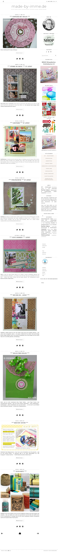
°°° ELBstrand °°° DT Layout (20, 123)
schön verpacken (49, 173)
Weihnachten (48, 171)
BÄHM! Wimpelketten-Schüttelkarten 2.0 (49, 150)
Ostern (49, 230)
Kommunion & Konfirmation (49, 190)
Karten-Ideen (48, 163)
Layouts (43, 229)
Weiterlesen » (20, 52)
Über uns (43, 273)
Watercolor (55, 233)
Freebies (51, 221)
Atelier (42, 220)
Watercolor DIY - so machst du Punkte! (49, 101)
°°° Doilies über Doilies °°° (19, 353)
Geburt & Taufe (45, 188)
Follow (42, 282)
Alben (51, 218)
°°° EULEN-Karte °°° (20, 471)
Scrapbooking (44, 233)
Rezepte (55, 230)
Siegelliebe (49, 168)
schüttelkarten (49, 176)
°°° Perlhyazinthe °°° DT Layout (20, 180)
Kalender (55, 224)
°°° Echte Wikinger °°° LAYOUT (20, 237)
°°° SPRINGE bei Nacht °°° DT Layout (20, 66)
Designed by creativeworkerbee (50, 550)
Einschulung (49, 158)
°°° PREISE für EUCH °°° (49, 134)
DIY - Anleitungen (49, 155)
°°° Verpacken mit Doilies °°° (20, 17)
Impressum (44, 252)
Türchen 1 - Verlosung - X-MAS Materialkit (48, 118)
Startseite (44, 267)
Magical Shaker (50, 229)
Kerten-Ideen (54, 226)
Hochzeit (51, 224)
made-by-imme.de (29, 6)
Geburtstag (54, 188)
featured (48, 221)
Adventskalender (45, 218)
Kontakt (43, 247)
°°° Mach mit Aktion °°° (20, 423)
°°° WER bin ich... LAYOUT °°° (20, 295)
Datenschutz (44, 245)
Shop (43, 250)
